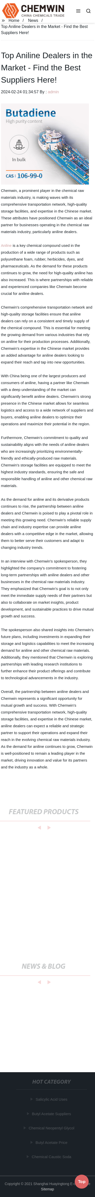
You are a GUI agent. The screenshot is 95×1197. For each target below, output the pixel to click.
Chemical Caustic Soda (51, 1157)
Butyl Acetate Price (52, 1142)
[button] (78, 11)
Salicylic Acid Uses (51, 1099)
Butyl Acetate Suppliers (51, 1114)
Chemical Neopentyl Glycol (51, 1128)
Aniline (6, 246)
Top (82, 1181)
